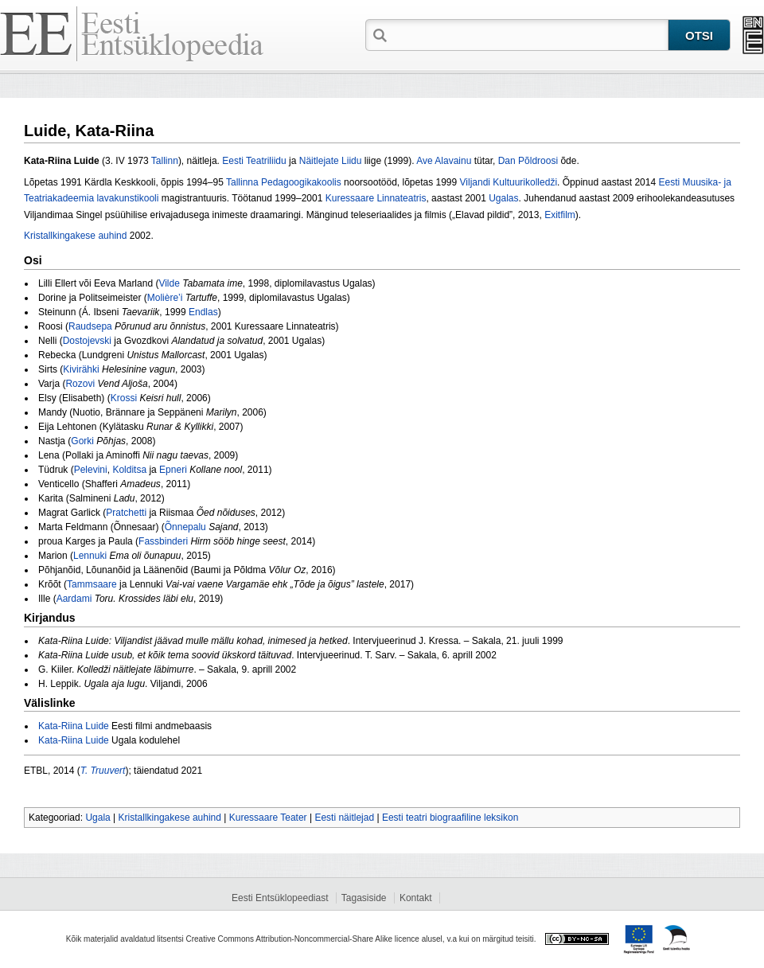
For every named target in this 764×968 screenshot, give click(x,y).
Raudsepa (90, 326)
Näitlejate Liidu (330, 160)
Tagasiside (364, 898)
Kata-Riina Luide (73, 726)
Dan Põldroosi (528, 160)
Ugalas (503, 198)
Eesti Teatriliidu (254, 160)
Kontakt (416, 898)
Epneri (173, 469)
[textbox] (529, 34)
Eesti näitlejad (344, 817)
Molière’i (165, 297)
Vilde (168, 283)
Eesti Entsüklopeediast (280, 898)
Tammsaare (92, 584)
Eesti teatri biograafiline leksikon (450, 817)
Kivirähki (81, 369)
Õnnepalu (185, 527)
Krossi (124, 398)
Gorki (82, 441)
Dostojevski (87, 340)
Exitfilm (559, 215)
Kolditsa (129, 469)
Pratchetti (126, 512)
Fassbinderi (163, 541)
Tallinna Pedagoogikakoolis (283, 182)
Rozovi (80, 383)
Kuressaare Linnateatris (376, 198)
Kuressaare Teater (268, 817)
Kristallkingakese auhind (75, 235)
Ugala (97, 817)
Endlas (203, 312)
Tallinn (164, 160)
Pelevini (90, 469)
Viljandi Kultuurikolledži (509, 182)
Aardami (74, 598)
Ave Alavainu (443, 160)
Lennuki (90, 555)
